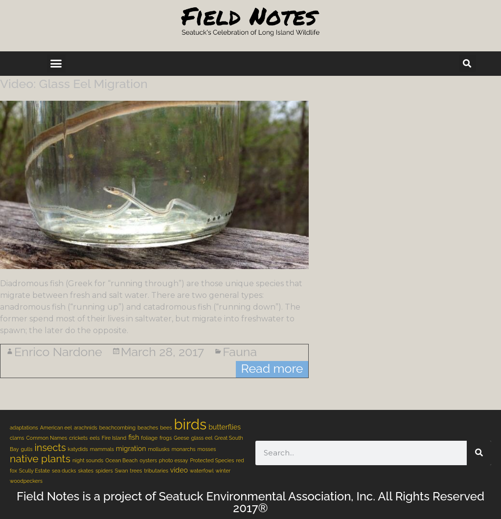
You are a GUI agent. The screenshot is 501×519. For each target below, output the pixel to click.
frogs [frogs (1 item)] (165, 438)
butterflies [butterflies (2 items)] (224, 427)
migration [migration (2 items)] (131, 448)
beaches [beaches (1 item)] (147, 427)
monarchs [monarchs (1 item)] (184, 449)
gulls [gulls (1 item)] (27, 449)
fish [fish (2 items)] (133, 437)
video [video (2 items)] (179, 470)
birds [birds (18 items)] (190, 424)
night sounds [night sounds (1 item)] (87, 460)
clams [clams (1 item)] (17, 438)
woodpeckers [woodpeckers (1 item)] (26, 481)
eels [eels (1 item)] (95, 438)
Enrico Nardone (58, 351)
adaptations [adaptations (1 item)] (24, 427)
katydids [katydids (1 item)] (78, 449)
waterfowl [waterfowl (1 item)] (202, 471)
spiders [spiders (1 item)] (104, 471)
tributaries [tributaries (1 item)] (156, 471)
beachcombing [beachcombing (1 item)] (117, 427)
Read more (272, 368)
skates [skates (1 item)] (85, 471)
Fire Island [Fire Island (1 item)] (114, 438)
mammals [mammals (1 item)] (102, 449)
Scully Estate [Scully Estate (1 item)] (34, 471)
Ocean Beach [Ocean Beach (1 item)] (121, 460)
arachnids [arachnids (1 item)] (85, 427)
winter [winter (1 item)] (223, 471)
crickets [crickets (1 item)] (78, 438)
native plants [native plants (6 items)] (40, 458)
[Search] (479, 453)
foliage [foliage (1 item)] (149, 438)
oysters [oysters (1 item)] (148, 460)
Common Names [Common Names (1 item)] (47, 438)
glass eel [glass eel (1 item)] (202, 438)
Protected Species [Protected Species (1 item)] (212, 460)
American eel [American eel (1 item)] (56, 427)
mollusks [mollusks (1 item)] (158, 449)
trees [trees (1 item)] (136, 471)
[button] (56, 63)
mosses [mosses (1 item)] (207, 449)
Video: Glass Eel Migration (74, 83)
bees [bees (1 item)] (166, 427)
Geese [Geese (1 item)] (181, 438)
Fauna (240, 351)
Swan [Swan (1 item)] (121, 471)
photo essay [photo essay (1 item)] (173, 460)
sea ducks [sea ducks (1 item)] (64, 471)
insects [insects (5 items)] (50, 447)
